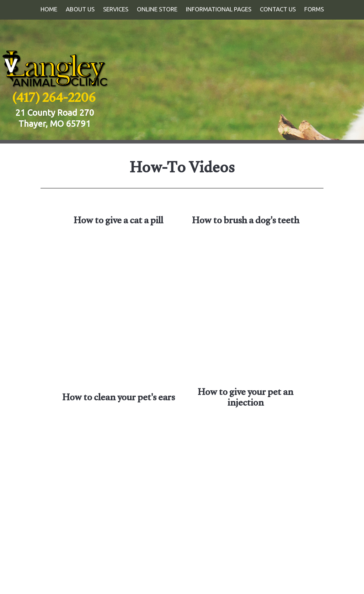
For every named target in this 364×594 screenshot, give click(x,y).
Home (49, 9)
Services (115, 9)
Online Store (157, 9)
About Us (80, 9)
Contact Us (278, 9)
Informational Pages (218, 9)
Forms (314, 9)
